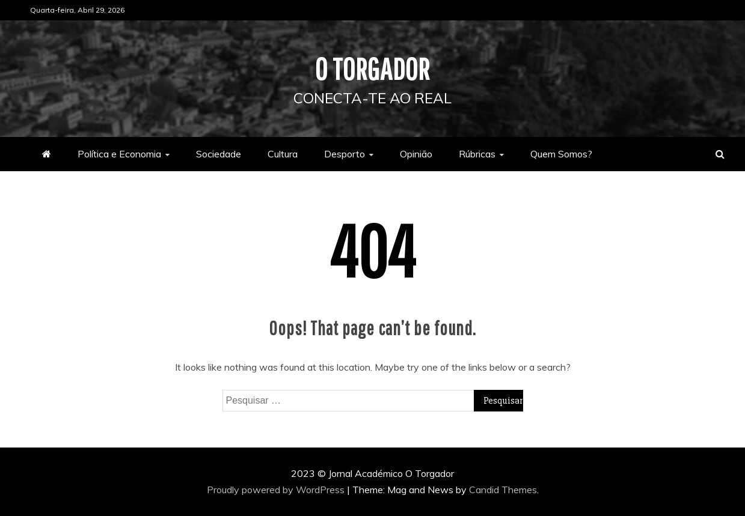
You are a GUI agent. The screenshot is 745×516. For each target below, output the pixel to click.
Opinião (416, 154)
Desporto (344, 154)
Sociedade (218, 154)
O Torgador (372, 68)
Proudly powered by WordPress (277, 490)
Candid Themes (503, 490)
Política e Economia (119, 154)
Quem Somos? (561, 154)
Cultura (283, 154)
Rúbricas (477, 154)
